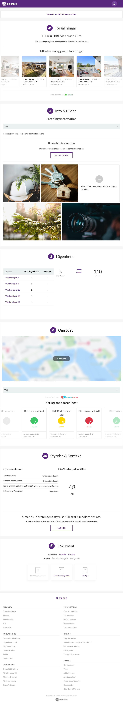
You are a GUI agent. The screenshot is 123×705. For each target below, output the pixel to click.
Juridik (5, 654)
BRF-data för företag (71, 646)
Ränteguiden (68, 615)
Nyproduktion (68, 623)
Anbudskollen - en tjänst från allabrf (77, 642)
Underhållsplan (9, 650)
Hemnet (6, 615)
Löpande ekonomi (10, 642)
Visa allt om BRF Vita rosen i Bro (61, 14)
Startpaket (7, 627)
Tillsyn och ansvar (10, 677)
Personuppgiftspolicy (71, 681)
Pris (4, 623)
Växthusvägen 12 (12, 296)
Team (65, 669)
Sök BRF (61, 598)
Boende (62, 554)
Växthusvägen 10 (12, 290)
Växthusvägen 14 (12, 302)
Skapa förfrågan (9, 685)
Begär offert (8, 658)
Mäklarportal (68, 650)
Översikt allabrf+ (9, 611)
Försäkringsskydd (10, 673)
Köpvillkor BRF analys (71, 689)
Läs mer (62, 528)
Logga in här (62, 155)
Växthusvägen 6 (12, 277)
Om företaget (68, 665)
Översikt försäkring (10, 669)
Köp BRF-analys (69, 638)
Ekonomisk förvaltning (11, 638)
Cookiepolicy (68, 685)
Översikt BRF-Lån (70, 611)
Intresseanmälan (70, 627)
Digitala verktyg (9, 646)
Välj (6, 126)
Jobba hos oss (68, 673)
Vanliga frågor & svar (71, 654)
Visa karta (61, 358)
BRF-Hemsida (8, 619)
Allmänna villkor (69, 677)
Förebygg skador (9, 681)
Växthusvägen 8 (12, 283)
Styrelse (71, 554)
